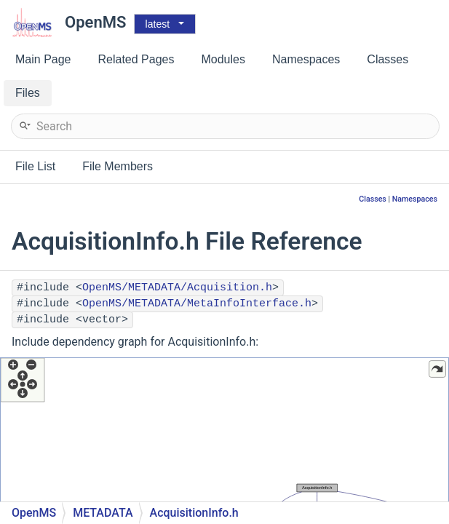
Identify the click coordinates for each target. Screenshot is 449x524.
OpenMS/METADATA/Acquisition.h (177, 288)
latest (158, 24)
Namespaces (414, 199)
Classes (372, 199)
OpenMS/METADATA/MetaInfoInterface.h (196, 304)
